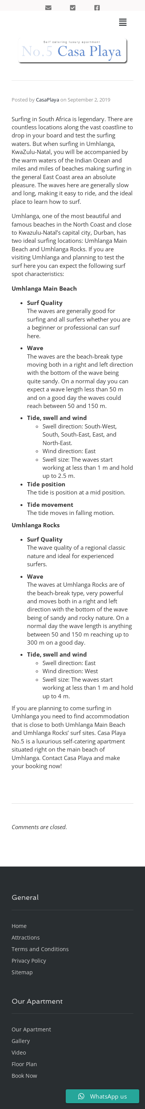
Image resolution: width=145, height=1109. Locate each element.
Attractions (26, 937)
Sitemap (22, 972)
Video (19, 1052)
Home (19, 926)
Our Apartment (31, 1029)
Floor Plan (24, 1064)
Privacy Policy (29, 960)
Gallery (21, 1041)
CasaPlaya (47, 99)
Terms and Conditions (40, 949)
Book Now (24, 1075)
